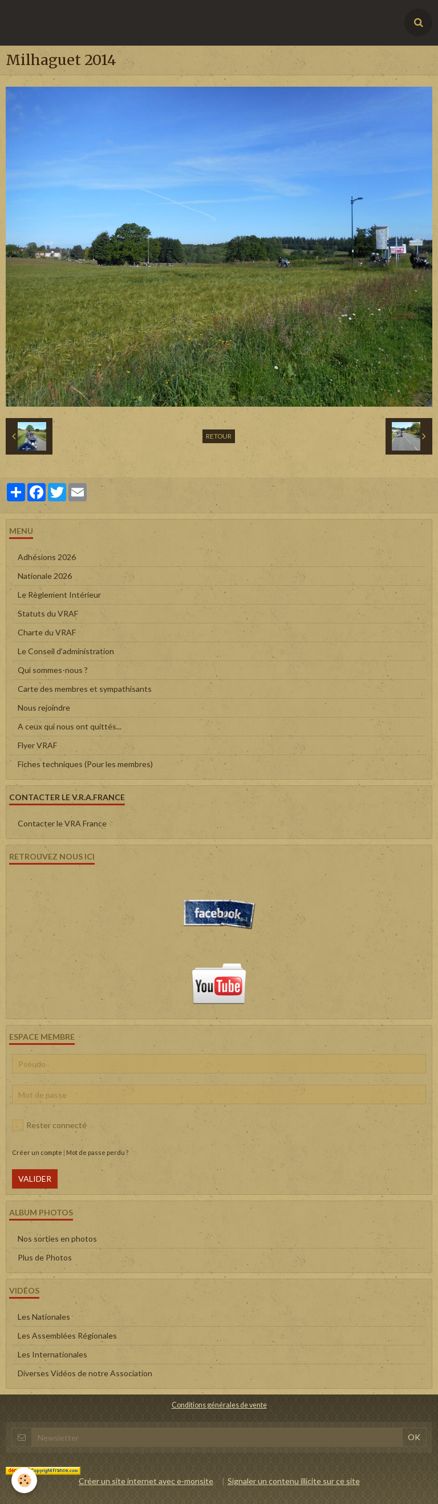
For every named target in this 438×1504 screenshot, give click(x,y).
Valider (34, 1178)
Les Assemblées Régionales (67, 1335)
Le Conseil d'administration (66, 651)
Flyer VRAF (37, 745)
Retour (219, 436)
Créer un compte (37, 1152)
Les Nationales (44, 1316)
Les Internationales (52, 1354)
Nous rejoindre (44, 707)
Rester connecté (49, 1125)
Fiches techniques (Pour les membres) (85, 764)
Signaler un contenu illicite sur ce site (294, 1481)
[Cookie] (24, 1480)
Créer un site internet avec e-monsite (146, 1481)
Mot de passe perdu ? (97, 1152)
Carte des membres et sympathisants (85, 689)
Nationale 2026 (45, 576)
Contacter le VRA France (62, 823)
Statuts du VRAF (48, 613)
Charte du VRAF (47, 632)
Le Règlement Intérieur (59, 594)
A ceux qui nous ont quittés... (69, 726)
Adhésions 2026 (47, 557)
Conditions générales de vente (219, 1405)
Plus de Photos (45, 1257)
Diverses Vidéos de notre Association (85, 1373)
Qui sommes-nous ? (53, 670)
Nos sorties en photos (57, 1238)
